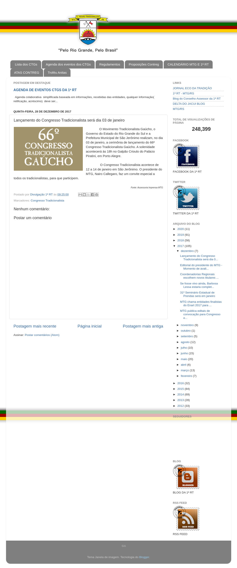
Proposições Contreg (144, 64)
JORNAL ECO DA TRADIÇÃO (192, 88)
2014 (181, 394)
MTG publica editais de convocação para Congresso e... (200, 314)
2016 (181, 383)
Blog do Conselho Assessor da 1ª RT (197, 98)
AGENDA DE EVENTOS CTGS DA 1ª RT (45, 90)
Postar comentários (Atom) (42, 335)
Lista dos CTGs (26, 64)
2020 (181, 229)
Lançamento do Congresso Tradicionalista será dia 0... (199, 257)
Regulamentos (109, 64)
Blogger (144, 557)
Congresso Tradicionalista (47, 200)
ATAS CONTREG (26, 72)
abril (184, 364)
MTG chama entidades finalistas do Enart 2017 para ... (201, 303)
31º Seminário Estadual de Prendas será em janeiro (197, 294)
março (185, 370)
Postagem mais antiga (143, 326)
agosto (185, 342)
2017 (181, 246)
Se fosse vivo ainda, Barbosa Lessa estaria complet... (199, 285)
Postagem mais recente (35, 326)
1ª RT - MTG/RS (183, 93)
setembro (187, 336)
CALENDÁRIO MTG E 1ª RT (188, 64)
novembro (188, 325)
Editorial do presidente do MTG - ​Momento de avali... (201, 267)
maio (184, 359)
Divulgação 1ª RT (41, 194)
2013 (181, 400)
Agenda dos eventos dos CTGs (68, 64)
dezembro (188, 251)
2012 (181, 405)
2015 (181, 388)
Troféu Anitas (57, 72)
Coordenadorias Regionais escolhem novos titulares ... (199, 276)
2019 (181, 234)
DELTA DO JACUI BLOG (189, 103)
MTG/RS (178, 109)
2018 (181, 240)
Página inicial (90, 326)
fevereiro (187, 376)
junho (185, 353)
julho (184, 347)
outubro (186, 330)
